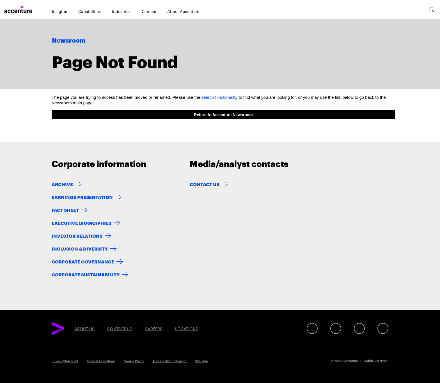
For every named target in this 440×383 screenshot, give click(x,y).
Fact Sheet (65, 210)
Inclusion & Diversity (80, 248)
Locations (186, 328)
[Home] (18, 9)
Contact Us (204, 184)
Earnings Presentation (82, 197)
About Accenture (183, 11)
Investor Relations (77, 235)
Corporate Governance (83, 261)
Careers (149, 11)
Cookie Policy (134, 361)
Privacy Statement (65, 361)
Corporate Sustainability (86, 274)
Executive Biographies (81, 222)
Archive (62, 184)
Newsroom (69, 41)
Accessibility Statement (169, 361)
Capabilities (89, 11)
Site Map (201, 361)
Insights (59, 11)
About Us (84, 328)
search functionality (219, 97)
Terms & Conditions (101, 361)
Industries (121, 11)
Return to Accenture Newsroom (223, 115)
